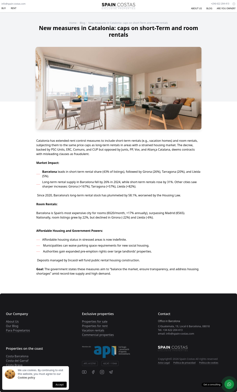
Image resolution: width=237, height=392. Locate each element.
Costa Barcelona (17, 356)
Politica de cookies (208, 362)
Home (73, 23)
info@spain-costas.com (13, 3)
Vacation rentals (93, 330)
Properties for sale (95, 321)
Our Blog (12, 326)
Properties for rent (95, 326)
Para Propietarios (18, 330)
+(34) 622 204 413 (220, 3)
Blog (82, 23)
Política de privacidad (184, 362)
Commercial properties (98, 335)
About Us (12, 321)
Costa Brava (14, 365)
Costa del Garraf (17, 361)
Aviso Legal (164, 362)
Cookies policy (26, 377)
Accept (60, 384)
